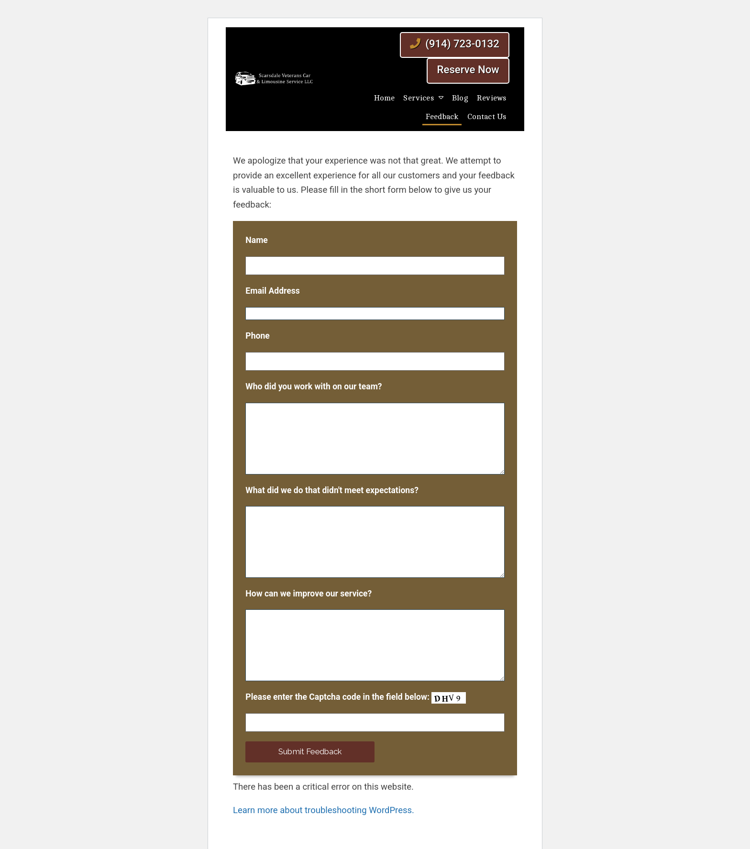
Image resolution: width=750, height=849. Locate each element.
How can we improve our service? (308, 593)
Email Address (272, 291)
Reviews (491, 98)
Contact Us (487, 116)
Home (384, 98)
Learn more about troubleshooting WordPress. (323, 810)
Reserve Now (468, 69)
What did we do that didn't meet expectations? (332, 490)
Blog (460, 98)
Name (256, 240)
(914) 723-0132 (454, 43)
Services (418, 98)
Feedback (442, 116)
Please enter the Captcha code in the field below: (355, 698)
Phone (257, 336)
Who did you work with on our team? (313, 386)
